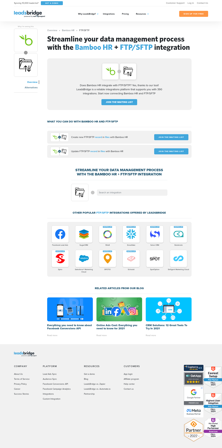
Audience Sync (50, 379)
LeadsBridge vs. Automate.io (97, 389)
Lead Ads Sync (50, 374)
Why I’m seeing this (26, 26)
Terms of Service (22, 379)
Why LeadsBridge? (87, 13)
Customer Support (175, 3)
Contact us (129, 389)
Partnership (89, 393)
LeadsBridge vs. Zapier (94, 384)
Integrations (109, 13)
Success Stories (21, 393)
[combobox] (132, 192)
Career (17, 389)
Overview (32, 82)
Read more (52, 335)
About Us (18, 374)
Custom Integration (51, 398)
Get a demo (89, 374)
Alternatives (31, 87)
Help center (129, 384)
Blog (86, 379)
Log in (191, 3)
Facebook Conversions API (55, 384)
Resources (141, 13)
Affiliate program (131, 379)
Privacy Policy (20, 384)
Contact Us (202, 3)
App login (128, 374)
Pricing (125, 13)
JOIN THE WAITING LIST (119, 102)
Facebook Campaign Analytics (57, 389)
